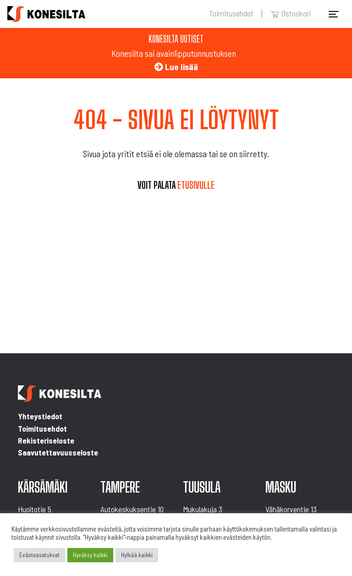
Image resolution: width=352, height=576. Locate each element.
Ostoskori (290, 13)
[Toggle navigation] (334, 14)
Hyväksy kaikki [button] (90, 555)
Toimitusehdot (231, 13)
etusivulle (195, 185)
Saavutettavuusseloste (58, 452)
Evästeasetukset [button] (39, 555)
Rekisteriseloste (46, 440)
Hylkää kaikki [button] (137, 555)
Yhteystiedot (40, 416)
